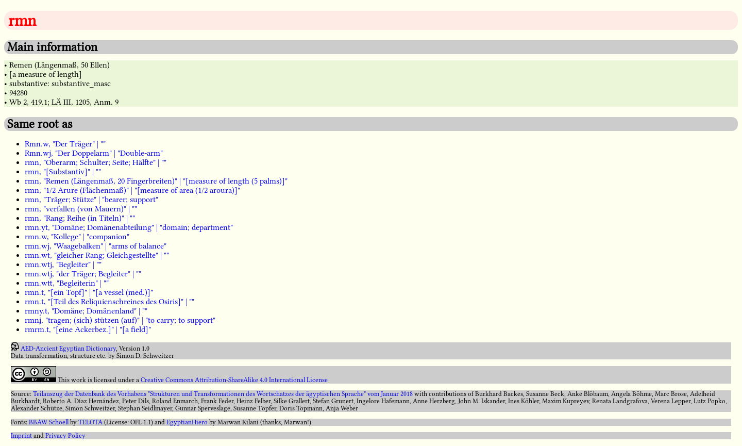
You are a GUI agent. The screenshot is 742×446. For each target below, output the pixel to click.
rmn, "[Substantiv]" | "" (63, 171)
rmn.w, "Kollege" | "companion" (77, 236)
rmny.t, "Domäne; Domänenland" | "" (86, 311)
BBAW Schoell (49, 422)
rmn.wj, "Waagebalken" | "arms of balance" (95, 246)
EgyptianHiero (187, 422)
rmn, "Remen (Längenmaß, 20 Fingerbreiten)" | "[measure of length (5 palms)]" (156, 181)
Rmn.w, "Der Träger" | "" (65, 143)
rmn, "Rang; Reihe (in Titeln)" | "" (80, 218)
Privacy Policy (65, 435)
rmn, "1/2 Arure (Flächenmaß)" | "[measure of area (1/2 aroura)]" (132, 190)
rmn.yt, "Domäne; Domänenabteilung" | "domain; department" (129, 227)
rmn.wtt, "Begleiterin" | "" (67, 283)
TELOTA (90, 422)
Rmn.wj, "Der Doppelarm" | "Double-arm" (94, 153)
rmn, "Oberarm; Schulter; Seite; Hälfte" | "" (95, 162)
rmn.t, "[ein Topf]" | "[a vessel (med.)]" (89, 292)
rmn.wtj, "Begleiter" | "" (63, 264)
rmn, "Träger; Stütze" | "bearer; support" (91, 199)
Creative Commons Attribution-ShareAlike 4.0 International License (234, 380)
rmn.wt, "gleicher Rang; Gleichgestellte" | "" (97, 255)
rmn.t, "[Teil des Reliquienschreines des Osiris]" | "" (109, 301)
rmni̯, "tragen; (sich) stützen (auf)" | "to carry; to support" (120, 320)
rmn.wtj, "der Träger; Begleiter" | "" (83, 273)
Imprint (21, 435)
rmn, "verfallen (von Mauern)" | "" (81, 208)
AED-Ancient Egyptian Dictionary (68, 348)
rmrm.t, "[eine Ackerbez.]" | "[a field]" (88, 329)
